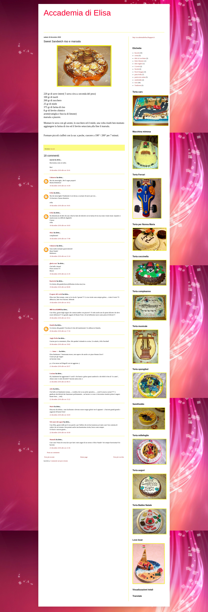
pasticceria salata (140, 77)
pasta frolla (138, 74)
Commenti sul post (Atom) (59, 461)
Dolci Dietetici (139, 61)
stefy (51, 389)
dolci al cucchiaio (140, 58)
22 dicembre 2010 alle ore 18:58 (60, 432)
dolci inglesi (138, 64)
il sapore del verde (56, 294)
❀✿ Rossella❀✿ (55, 310)
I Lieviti (137, 66)
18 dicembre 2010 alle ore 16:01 (60, 206)
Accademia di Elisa (77, 12)
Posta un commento (53, 452)
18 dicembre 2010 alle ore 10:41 (60, 170)
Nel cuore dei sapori (56, 422)
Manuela (53, 439)
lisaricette (53, 281)
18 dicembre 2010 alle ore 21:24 (60, 256)
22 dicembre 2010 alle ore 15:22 (60, 399)
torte (136, 83)
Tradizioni (138, 85)
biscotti (53, 149)
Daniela (52, 325)
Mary (51, 233)
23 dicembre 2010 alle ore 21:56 (60, 448)
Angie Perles (54, 338)
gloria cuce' (53, 263)
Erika (51, 193)
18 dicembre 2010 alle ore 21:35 (60, 274)
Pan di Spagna (139, 72)
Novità (137, 69)
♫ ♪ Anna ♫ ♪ (54, 351)
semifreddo (138, 80)
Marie (52, 406)
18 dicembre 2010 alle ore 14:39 (60, 186)
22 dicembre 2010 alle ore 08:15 (60, 382)
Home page (84, 457)
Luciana (52, 373)
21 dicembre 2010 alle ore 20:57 (60, 366)
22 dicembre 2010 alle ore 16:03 (60, 415)
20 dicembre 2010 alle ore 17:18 (60, 331)
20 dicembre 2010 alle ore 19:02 (60, 344)
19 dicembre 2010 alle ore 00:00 (60, 287)
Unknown (53, 177)
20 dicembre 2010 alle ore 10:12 (60, 318)
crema (136, 56)
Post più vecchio (118, 457)
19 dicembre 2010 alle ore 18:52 (60, 302)
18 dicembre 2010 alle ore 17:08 (60, 239)
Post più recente (49, 457)
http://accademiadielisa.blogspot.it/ (144, 37)
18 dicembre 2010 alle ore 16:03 (60, 225)
